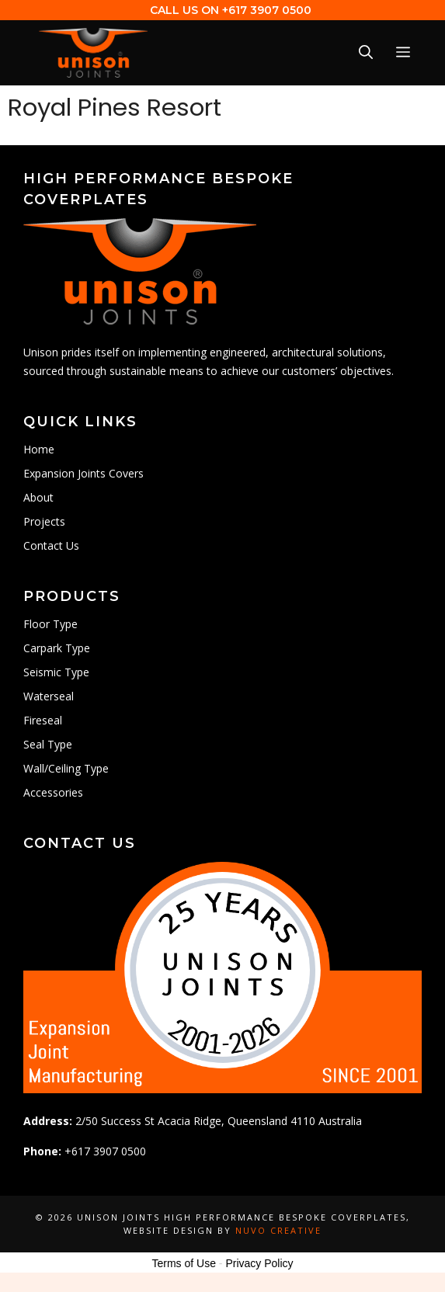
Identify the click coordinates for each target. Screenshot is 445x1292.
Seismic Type (56, 672)
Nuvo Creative (278, 1230)
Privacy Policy (259, 1263)
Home (38, 449)
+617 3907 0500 (266, 10)
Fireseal (42, 720)
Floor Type (50, 623)
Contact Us (51, 545)
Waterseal (48, 696)
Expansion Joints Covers (83, 473)
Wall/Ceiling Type (66, 768)
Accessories (53, 792)
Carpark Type (56, 648)
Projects (44, 521)
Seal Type (47, 744)
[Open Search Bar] (365, 52)
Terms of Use (183, 1263)
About (38, 497)
